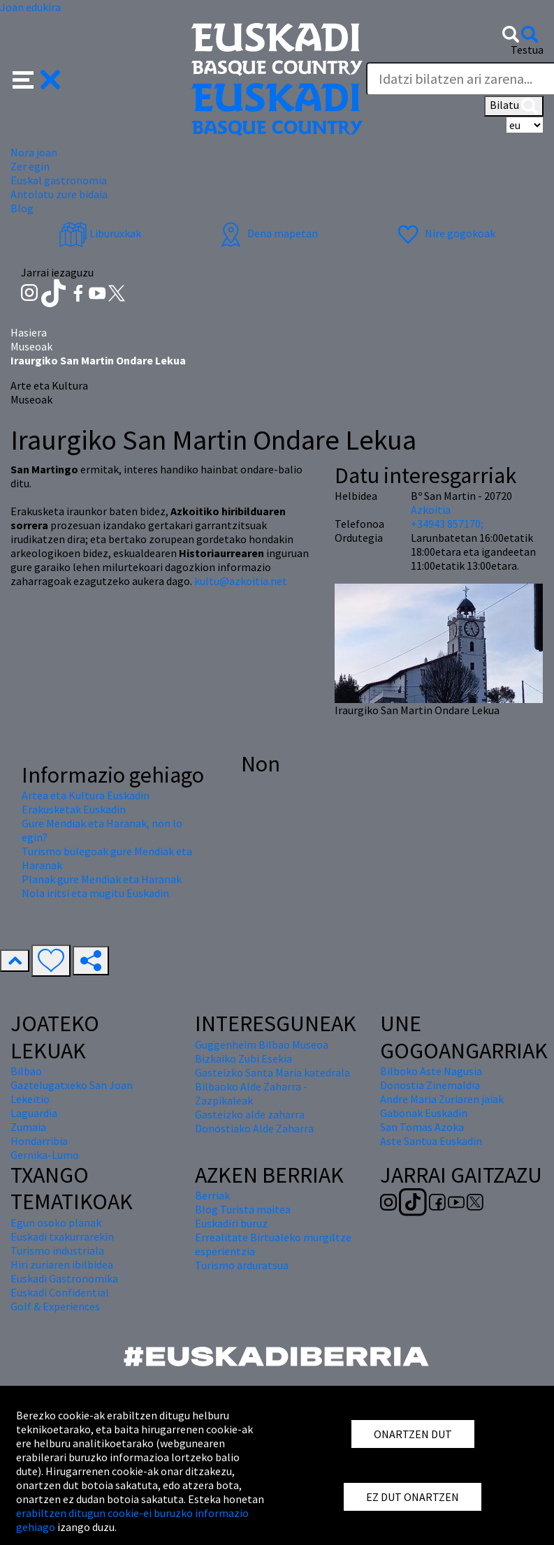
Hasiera (28, 332)
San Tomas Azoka (422, 1127)
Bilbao (26, 1071)
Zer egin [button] (30, 166)
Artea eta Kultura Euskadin (86, 795)
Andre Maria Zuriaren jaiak (442, 1099)
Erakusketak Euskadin (74, 809)
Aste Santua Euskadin (431, 1141)
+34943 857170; (447, 524)
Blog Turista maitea (243, 1209)
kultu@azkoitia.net (240, 581)
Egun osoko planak (55, 1222)
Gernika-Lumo (44, 1155)
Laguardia (33, 1113)
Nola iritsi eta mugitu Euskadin (95, 893)
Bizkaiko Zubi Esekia (243, 1058)
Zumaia (28, 1127)
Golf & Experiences (55, 1306)
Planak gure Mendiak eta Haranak (102, 879)
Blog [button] (22, 208)
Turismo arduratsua (242, 1265)
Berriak (212, 1195)
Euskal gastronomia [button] (58, 180)
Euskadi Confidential (59, 1292)
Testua (527, 50)
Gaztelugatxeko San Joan (71, 1085)
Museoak (31, 346)
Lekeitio (30, 1099)
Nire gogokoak (444, 233)
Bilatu (514, 106)
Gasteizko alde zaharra (250, 1114)
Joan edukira (30, 7)
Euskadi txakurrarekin (62, 1236)
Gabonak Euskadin (423, 1113)
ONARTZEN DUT (413, 1434)
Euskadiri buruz (231, 1223)
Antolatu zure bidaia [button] (59, 194)
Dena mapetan (267, 233)
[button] (36, 78)
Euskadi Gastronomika (64, 1278)
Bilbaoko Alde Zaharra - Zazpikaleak (251, 1093)
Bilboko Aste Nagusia (431, 1071)
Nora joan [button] (33, 152)
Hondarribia (39, 1141)
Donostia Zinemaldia (430, 1085)
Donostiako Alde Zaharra (254, 1128)
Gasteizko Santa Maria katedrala (272, 1072)
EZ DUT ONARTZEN (412, 1497)
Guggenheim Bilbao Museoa (261, 1044)
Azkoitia (431, 510)
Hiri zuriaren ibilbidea (61, 1264)
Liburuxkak (100, 233)
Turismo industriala (57, 1250)
